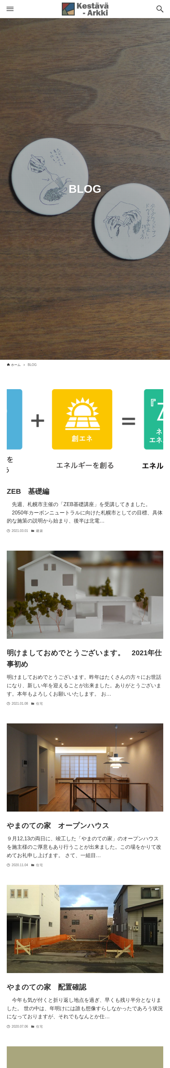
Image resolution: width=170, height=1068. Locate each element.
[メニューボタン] (10, 9)
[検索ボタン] (160, 9)
